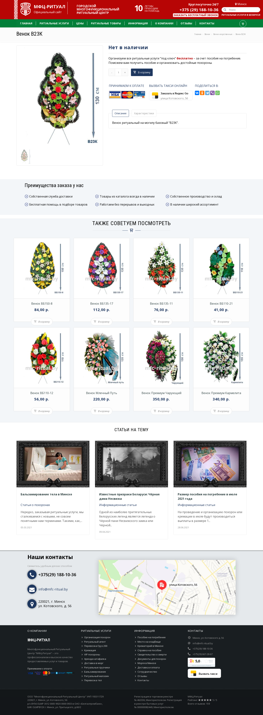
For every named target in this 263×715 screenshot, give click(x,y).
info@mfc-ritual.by (53, 589)
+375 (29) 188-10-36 (199, 9)
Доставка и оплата (149, 667)
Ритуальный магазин (96, 676)
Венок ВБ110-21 (221, 304)
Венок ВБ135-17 (101, 304)
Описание (121, 113)
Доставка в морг (93, 663)
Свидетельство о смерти (152, 654)
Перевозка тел (93, 680)
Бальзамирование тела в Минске (46, 494)
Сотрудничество (147, 671)
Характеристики (144, 113)
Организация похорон (97, 637)
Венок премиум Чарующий (161, 393)
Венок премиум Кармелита (221, 393)
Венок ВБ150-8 (41, 304)
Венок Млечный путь (101, 393)
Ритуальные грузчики (97, 667)
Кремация (90, 650)
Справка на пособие (149, 650)
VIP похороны (92, 654)
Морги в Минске (147, 663)
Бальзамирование (95, 671)
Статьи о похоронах (35, 505)
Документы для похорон (152, 659)
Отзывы (142, 676)
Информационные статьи (118, 505)
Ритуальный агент (95, 641)
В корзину (141, 72)
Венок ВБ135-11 (161, 304)
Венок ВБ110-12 (41, 393)
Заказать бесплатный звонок (196, 15)
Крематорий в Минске (150, 646)
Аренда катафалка (95, 659)
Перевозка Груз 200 (95, 646)
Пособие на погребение (152, 637)
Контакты (143, 680)
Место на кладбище (149, 641)
